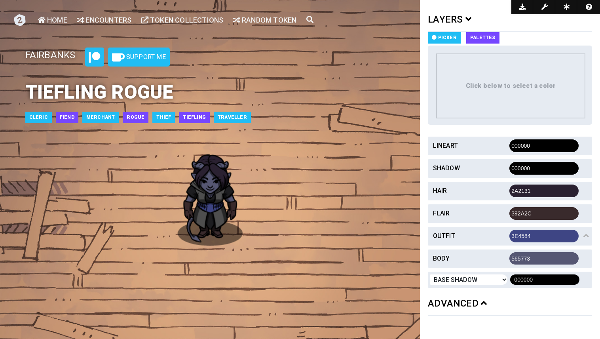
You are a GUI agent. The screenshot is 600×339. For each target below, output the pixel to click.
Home (52, 20)
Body (441, 258)
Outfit (444, 236)
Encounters (104, 20)
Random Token (265, 20)
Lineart (445, 145)
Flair (441, 213)
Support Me (139, 57)
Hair (440, 190)
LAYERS (449, 19)
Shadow (446, 168)
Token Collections (182, 20)
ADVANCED (457, 303)
